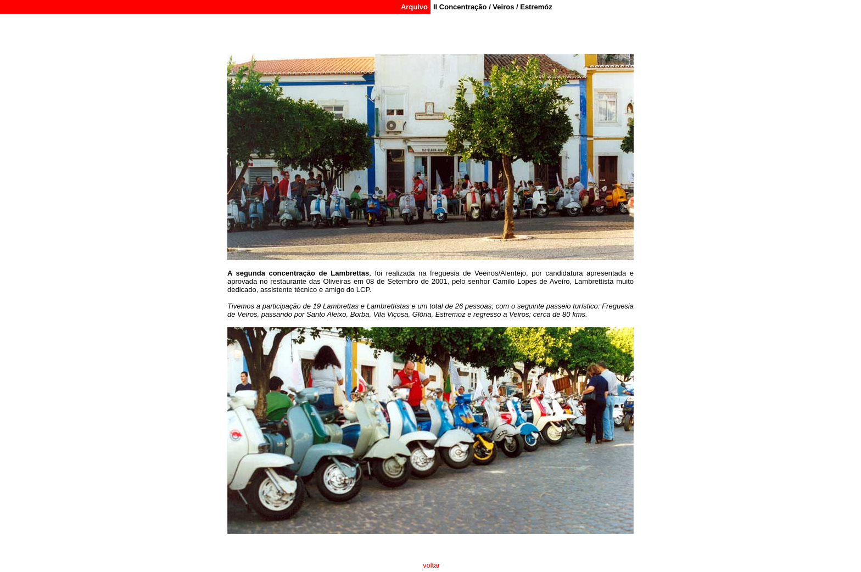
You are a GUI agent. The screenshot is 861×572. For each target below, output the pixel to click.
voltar (430, 565)
